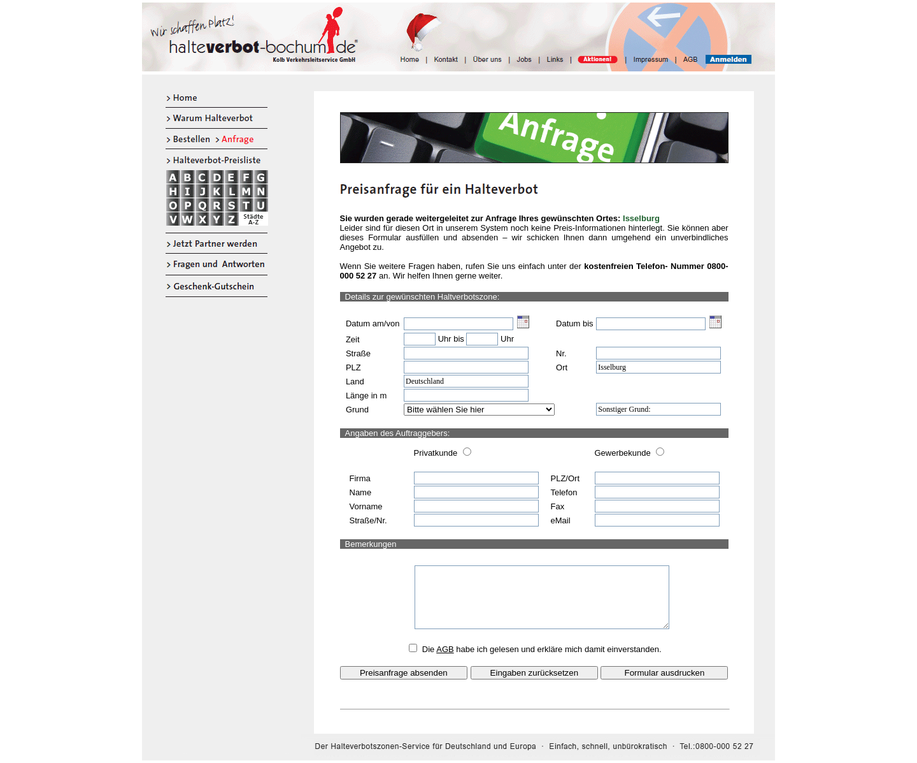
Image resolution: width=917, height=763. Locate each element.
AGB (444, 649)
